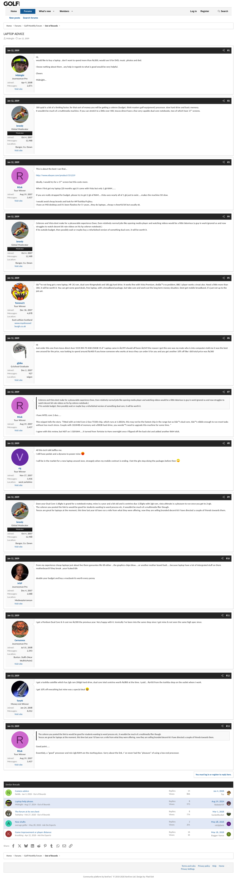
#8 (228, 443)
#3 (228, 162)
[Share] (223, 50)
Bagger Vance (217, 835)
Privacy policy (204, 866)
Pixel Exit (150, 876)
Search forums (30, 18)
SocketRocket (218, 814)
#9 (228, 497)
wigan (29, 376)
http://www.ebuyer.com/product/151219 (55, 175)
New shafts (20, 821)
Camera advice (22, 791)
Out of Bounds (39, 794)
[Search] (223, 11)
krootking (19, 835)
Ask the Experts (49, 825)
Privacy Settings (188, 869)
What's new (45, 11)
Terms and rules (189, 866)
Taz (222, 794)
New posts (14, 18)
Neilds (17, 794)
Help (214, 866)
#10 (228, 558)
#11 (228, 615)
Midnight (10, 38)
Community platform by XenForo (109, 876)
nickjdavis (219, 825)
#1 (228, 50)
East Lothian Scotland (22, 320)
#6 (228, 338)
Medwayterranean (23, 600)
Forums (28, 11)
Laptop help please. (24, 801)
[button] (53, 11)
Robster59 (219, 804)
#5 (228, 278)
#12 (228, 675)
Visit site (18, 89)
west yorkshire (25, 482)
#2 (228, 100)
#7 (228, 392)
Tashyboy (19, 814)
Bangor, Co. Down (23, 147)
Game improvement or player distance (33, 832)
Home (14, 11)
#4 (228, 216)
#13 (228, 726)
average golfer (21, 825)
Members (64, 11)
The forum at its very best (27, 811)
